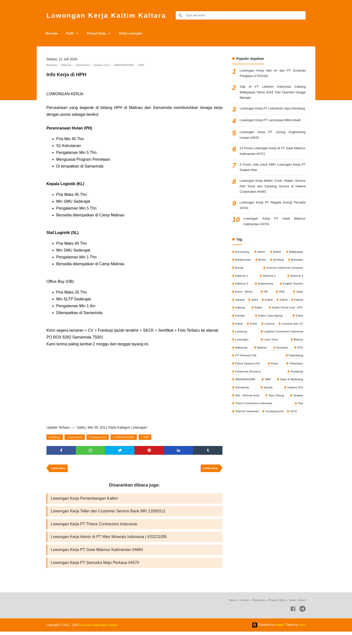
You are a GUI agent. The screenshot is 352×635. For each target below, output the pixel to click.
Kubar (270, 338)
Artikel (276, 265)
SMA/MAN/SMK (129, 437)
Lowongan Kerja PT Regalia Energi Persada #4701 (273, 217)
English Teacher (292, 297)
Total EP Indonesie (247, 428)
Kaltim (298, 322)
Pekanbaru (241, 388)
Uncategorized (275, 428)
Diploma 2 (269, 289)
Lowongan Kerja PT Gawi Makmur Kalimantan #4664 (97, 552)
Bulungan (296, 273)
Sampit (268, 404)
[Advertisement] (134, 384)
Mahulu (261, 363)
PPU (263, 371)
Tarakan (297, 412)
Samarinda (77, 437)
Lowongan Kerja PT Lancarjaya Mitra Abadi (273, 128)
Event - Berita (243, 306)
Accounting (242, 265)
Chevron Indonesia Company (283, 281)
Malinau (56, 437)
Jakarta (239, 314)
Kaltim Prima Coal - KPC (250, 330)
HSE (281, 306)
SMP (152, 437)
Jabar (299, 306)
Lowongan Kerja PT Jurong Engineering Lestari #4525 (273, 143)
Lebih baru (58, 469)
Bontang (278, 273)
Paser (299, 379)
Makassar (279, 363)
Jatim (260, 314)
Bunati (238, 281)
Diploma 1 (241, 289)
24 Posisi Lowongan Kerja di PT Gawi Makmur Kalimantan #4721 (273, 160)
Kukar (285, 338)
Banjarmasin (243, 273)
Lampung (296, 347)
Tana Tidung (276, 412)
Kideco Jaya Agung (247, 338)
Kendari (297, 330)
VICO (294, 428)
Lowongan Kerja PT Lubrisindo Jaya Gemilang (273, 114)
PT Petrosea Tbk (291, 371)
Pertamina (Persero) (269, 388)
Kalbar (279, 314)
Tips (300, 420)
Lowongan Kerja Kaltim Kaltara (111, 15)
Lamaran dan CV (267, 347)
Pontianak (296, 388)
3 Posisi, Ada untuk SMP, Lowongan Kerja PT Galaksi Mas (273, 177)
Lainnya (239, 347)
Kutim (299, 338)
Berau (262, 273)
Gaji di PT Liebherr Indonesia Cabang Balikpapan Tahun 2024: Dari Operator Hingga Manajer (273, 94)
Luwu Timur (242, 363)
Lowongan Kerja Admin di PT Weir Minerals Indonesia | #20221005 (109, 539)
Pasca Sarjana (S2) (272, 379)
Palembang (242, 379)
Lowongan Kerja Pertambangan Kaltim (84, 500)
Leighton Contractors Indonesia (255, 355)
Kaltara (239, 322)
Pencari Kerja (100, 33)
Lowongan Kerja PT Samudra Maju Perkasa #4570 (95, 566)
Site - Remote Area (247, 412)
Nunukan (240, 371)
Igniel (302, 628)
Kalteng (269, 322)
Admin (260, 265)
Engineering (265, 297)
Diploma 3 (296, 289)
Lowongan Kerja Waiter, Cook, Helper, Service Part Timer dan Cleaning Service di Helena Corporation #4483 (273, 197)
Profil (72, 33)
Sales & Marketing (290, 396)
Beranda (52, 33)
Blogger (279, 628)
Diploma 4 (241, 297)
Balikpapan (295, 265)
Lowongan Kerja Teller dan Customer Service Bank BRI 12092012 (108, 513)
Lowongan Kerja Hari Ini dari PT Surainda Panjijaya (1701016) (273, 74)
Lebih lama (210, 469)
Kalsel (298, 314)
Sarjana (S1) (102, 437)
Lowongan (296, 355)
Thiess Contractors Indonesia (253, 420)
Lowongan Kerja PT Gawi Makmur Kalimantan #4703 (274, 234)
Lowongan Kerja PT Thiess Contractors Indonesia (94, 526)
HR (265, 306)
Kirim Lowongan (135, 33)
